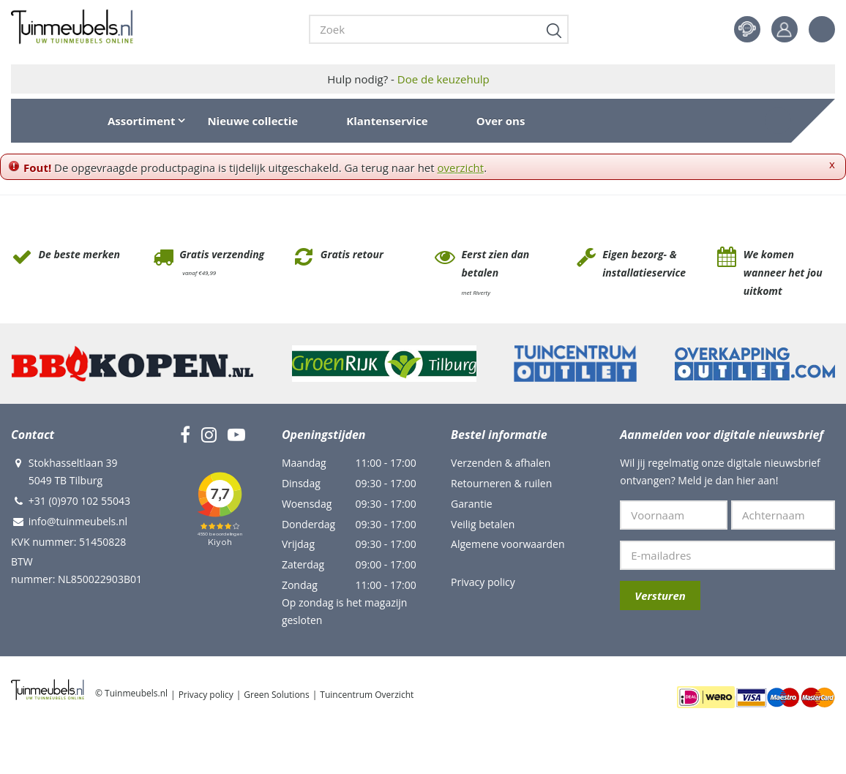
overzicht (461, 167)
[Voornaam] (673, 515)
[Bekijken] (778, 121)
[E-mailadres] (727, 555)
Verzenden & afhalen (500, 463)
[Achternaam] (783, 515)
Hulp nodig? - (408, 79)
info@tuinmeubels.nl (78, 521)
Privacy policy (483, 582)
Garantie (471, 504)
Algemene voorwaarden (507, 544)
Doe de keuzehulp (443, 79)
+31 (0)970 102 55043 (79, 501)
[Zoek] (439, 29)
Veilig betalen (482, 524)
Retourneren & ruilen (501, 483)
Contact (747, 29)
